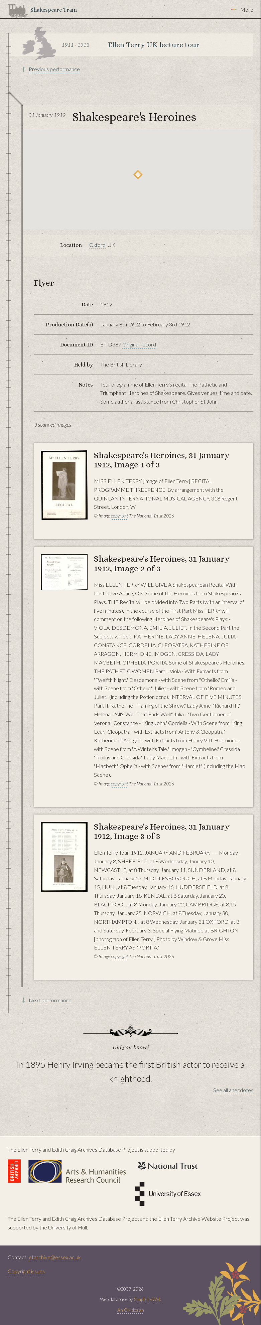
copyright (119, 516)
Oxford (97, 245)
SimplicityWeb (147, 1299)
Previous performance (54, 69)
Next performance (50, 1000)
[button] (138, 174)
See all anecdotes (233, 1090)
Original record (139, 344)
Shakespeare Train (53, 10)
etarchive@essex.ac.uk (55, 1257)
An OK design (130, 1310)
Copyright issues (26, 1271)
